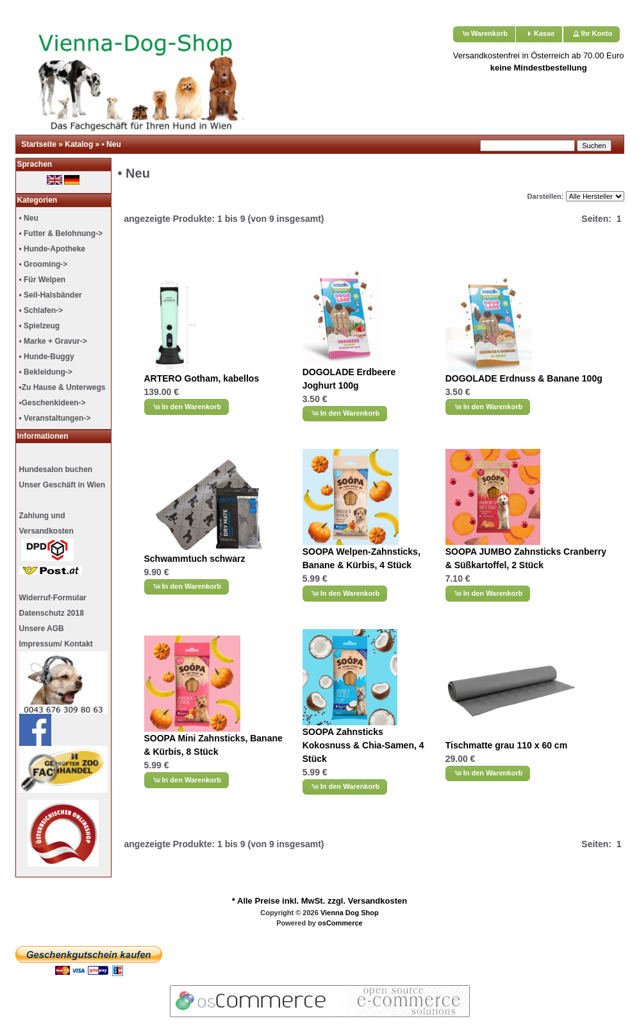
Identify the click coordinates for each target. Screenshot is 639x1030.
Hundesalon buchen (56, 469)
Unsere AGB (41, 628)
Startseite (38, 144)
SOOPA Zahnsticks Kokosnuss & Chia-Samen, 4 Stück (363, 745)
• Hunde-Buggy (46, 356)
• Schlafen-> (41, 310)
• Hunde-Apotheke (52, 248)
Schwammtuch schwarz (194, 558)
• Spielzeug (39, 325)
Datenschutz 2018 (51, 613)
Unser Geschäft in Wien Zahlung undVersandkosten (62, 527)
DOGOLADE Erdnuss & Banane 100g (523, 378)
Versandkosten (378, 901)
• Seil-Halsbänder (50, 295)
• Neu (111, 144)
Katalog (79, 144)
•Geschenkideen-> (52, 402)
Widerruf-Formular (53, 597)
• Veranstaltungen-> (55, 418)
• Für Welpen (42, 279)
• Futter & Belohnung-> (61, 233)
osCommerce (340, 923)
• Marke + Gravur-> (53, 341)
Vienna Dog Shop (349, 912)
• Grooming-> (43, 264)
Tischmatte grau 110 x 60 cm (506, 745)
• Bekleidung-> (45, 371)
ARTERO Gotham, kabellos (202, 378)
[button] (484, 34)
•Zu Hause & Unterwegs (62, 387)
